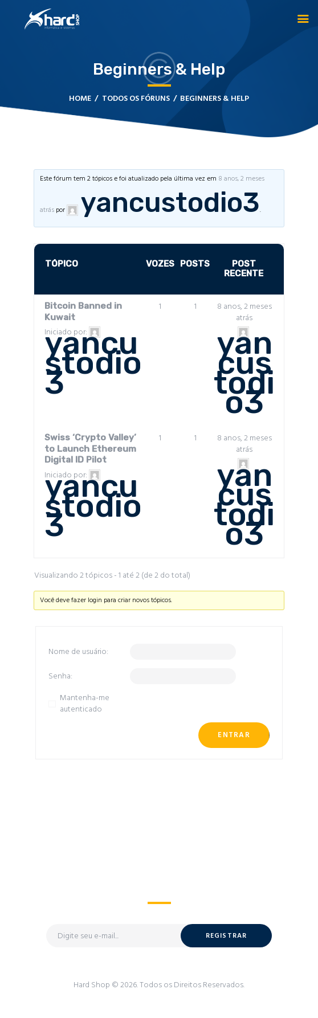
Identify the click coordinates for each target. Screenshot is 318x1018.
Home (80, 98)
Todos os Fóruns (136, 98)
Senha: (60, 676)
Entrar (234, 735)
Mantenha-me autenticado (84, 704)
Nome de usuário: (78, 652)
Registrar (226, 936)
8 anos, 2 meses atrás (244, 312)
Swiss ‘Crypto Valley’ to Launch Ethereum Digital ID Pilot (90, 448)
